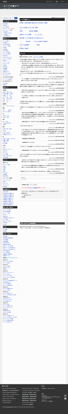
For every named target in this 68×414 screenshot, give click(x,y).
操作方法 (5, 25)
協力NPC (5, 150)
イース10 (4, 396)
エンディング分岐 (7, 73)
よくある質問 (6, 27)
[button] (50, 1)
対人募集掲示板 (7, 250)
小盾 (8, 115)
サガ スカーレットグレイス (7, 400)
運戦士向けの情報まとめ (8, 204)
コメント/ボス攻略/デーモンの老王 (10, 317)
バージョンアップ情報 (8, 30)
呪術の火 (10, 110)
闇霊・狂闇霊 (6, 140)
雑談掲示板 (6, 238)
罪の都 (38, 44)
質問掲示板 (11, 238)
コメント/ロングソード (8, 307)
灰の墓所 (21, 22)
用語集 (5, 231)
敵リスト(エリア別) (11, 138)
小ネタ (5, 214)
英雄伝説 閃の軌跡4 (33, 396)
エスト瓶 (5, 172)
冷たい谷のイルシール (39, 38)
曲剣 (8, 93)
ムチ (8, 100)
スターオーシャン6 (5, 398)
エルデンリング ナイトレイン (27, 388)
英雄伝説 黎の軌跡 (32, 398)
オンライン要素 (7, 164)
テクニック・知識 (7, 209)
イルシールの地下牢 (38, 41)
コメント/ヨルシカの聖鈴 (8, 318)
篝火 (4, 171)
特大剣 (5, 93)
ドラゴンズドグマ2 (5, 394)
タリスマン (6, 111)
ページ (62, 1)
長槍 (8, 98)
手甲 (7, 123)
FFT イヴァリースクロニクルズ (10, 388)
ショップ (5, 152)
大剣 (11, 92)
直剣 (8, 92)
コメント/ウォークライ (8, 299)
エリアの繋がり (7, 41)
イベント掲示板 (7, 252)
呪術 (7, 128)
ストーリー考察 (7, 213)
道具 (4, 133)
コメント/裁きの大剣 (8, 322)
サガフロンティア (13, 398)
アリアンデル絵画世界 (24, 44)
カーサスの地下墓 (29, 38)
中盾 (4, 117)
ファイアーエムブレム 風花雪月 (27, 404)
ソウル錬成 (6, 154)
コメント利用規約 (33, 187)
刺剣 (4, 95)
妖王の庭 (31, 31)
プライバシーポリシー (51, 388)
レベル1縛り (6, 219)
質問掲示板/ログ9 (7, 310)
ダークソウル (31, 390)
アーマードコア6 (25, 390)
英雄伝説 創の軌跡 (25, 398)
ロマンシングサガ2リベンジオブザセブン (9, 392)
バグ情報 (5, 229)
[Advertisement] (34, 12)
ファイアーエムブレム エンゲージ (28, 402)
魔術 (4, 128)
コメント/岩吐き (7, 263)
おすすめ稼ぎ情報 (7, 211)
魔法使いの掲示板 (7, 244)
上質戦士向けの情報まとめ (9, 196)
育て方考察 (6, 191)
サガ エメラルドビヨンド (6, 402)
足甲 (10, 123)
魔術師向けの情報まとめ (8, 198)
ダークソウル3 (24, 392)
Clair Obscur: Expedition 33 (14, 390)
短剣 (4, 92)
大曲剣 (11, 93)
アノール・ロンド (38, 34)
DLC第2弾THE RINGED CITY (7, 35)
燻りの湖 (28, 41)
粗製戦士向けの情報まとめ (9, 203)
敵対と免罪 (6, 176)
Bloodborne (30, 392)
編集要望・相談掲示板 (8, 254)
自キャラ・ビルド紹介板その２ (9, 247)
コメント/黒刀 (6, 304)
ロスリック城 (31, 27)
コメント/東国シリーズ (8, 293)
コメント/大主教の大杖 (8, 285)
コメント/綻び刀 (7, 274)
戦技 (4, 166)
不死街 (21, 31)
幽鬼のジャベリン (7, 267)
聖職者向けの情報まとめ (8, 199)
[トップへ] (65, 395)
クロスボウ (12, 106)
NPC (4, 147)
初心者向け (6, 23)
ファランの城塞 (27, 34)
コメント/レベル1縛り (8, 275)
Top (4, 8)
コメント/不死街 (7, 290)
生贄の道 (21, 34)
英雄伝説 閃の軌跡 (25, 394)
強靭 (4, 167)
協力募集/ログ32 (7, 282)
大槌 (11, 97)
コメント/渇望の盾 (7, 283)
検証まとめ (6, 216)
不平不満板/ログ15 (7, 301)
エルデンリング (36, 388)
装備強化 (5, 174)
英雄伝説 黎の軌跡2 (25, 400)
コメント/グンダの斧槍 (8, 261)
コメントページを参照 (38, 56)
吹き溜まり (41, 22)
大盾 (8, 117)
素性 (4, 181)
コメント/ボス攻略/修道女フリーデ (10, 280)
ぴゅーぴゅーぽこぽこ (8, 155)
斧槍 (11, 98)
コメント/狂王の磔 (7, 312)
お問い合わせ (44, 388)
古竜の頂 (45, 41)
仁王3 (3, 388)
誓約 (4, 169)
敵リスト (5, 138)
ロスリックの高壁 (23, 27)
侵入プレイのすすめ (7, 221)
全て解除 (23, 197)
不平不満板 (6, 239)
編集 (57, 1)
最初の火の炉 (35, 22)
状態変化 (5, 186)
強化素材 (8, 133)
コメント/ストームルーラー (9, 272)
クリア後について (7, 75)
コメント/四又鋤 (7, 266)
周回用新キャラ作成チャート (9, 217)
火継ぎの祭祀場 (27, 22)
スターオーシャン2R (10, 396)
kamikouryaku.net (9, 406)
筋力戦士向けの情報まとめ (9, 193)
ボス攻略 (5, 143)
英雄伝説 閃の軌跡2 (32, 394)
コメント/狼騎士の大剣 (8, 306)
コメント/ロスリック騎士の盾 (9, 277)
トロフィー (6, 28)
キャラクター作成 (7, 180)
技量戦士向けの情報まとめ (9, 195)
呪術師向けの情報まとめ (8, 201)
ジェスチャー (9, 134)
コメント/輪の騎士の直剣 (8, 320)
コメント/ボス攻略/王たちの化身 (10, 294)
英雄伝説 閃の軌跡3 (25, 396)
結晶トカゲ (6, 141)
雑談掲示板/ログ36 (7, 298)
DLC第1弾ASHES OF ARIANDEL (8, 32)
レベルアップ (6, 184)
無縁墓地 (36, 31)
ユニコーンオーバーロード (14, 394)
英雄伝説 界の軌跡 (33, 400)
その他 (5, 224)
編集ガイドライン (7, 255)
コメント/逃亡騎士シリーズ (9, 315)
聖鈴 (9, 111)
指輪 (4, 124)
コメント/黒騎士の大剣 (8, 288)
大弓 (8, 106)
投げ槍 (5, 269)
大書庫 (36, 27)
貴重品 (5, 134)
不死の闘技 (6, 157)
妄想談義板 (6, 241)
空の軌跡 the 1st (5, 390)
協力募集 (5, 236)
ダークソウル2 (36, 390)
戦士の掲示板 (6, 242)
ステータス (6, 183)
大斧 (4, 97)
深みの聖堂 (22, 38)
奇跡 (10, 128)
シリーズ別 (6, 121)
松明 (4, 115)
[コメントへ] (65, 398)
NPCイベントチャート (8, 149)
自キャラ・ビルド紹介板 (8, 246)
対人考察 (5, 222)
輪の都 (45, 22)
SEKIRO (34, 392)
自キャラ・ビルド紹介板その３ (9, 249)
